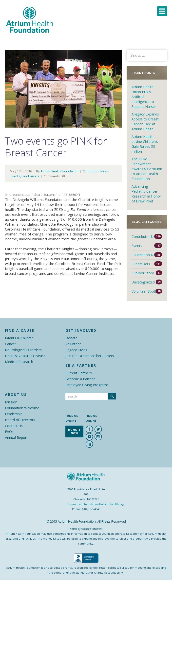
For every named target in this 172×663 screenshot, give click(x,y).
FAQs (9, 431)
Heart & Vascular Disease (25, 355)
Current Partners (78, 373)
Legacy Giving (76, 350)
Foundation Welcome (22, 408)
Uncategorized (143, 282)
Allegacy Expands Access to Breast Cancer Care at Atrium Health (145, 121)
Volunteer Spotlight (147, 291)
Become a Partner (80, 379)
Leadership (13, 414)
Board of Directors (20, 419)
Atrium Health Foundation (59, 171)
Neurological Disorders (23, 350)
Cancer (10, 344)
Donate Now (74, 431)
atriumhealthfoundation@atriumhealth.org (95, 504)
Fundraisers (30, 176)
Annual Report (16, 437)
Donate (71, 338)
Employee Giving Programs (87, 384)
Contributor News (96, 171)
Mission (11, 402)
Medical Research (19, 361)
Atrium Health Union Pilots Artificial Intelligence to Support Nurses (144, 96)
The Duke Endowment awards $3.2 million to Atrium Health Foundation (147, 169)
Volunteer (73, 344)
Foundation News (146, 254)
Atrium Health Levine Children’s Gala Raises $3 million (145, 144)
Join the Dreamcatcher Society (89, 355)
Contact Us (14, 425)
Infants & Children (19, 338)
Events (15, 176)
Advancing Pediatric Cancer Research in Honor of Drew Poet (146, 193)
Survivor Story (143, 273)
